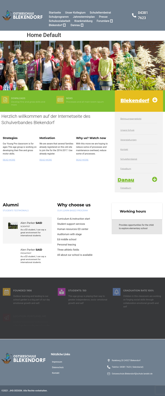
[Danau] (154, 179)
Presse (103, 16)
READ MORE (9, 160)
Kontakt (124, 149)
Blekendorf (57, 25)
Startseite (55, 12)
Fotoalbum (125, 168)
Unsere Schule (127, 130)
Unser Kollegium (75, 12)
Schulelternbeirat (100, 12)
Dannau (77, 25)
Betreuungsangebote (130, 118)
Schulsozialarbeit (59, 21)
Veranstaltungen (128, 140)
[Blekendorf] (154, 100)
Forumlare (105, 21)
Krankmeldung (83, 21)
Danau (126, 180)
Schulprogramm (59, 16)
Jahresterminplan (84, 16)
